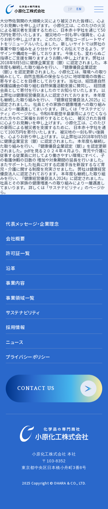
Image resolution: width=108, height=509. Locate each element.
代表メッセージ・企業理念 (32, 223)
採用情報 (15, 327)
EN (79, 9)
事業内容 (15, 283)
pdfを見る (33, 150)
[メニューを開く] (99, 9)
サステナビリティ (23, 312)
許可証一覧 (18, 253)
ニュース (14, 342)
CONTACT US (35, 389)
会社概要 (15, 238)
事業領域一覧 (20, 297)
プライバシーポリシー (28, 357)
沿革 (10, 268)
